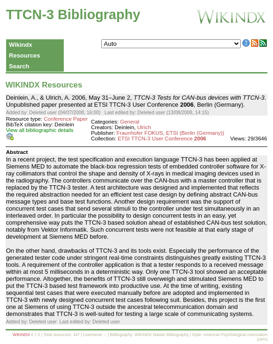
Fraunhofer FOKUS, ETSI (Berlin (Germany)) (170, 133)
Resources (24, 55)
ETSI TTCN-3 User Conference (162, 138)
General (129, 121)
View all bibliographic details (40, 130)
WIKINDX (21, 334)
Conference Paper (65, 119)
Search (19, 66)
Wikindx (20, 44)
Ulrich (144, 127)
